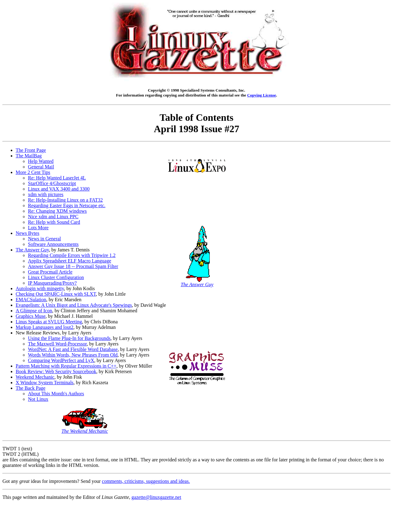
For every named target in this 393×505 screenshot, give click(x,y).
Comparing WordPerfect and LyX (61, 360)
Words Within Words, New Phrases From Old (73, 354)
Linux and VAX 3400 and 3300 (59, 188)
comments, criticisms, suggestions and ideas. (146, 481)
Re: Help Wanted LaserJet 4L (57, 177)
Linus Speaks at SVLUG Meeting (49, 321)
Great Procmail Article (50, 271)
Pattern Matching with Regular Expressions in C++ (66, 366)
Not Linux (38, 399)
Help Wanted (40, 161)
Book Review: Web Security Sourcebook (56, 371)
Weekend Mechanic (35, 377)
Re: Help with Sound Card (54, 222)
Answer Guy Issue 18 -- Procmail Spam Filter (73, 266)
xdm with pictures (46, 194)
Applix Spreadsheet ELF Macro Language (69, 260)
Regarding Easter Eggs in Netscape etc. (66, 205)
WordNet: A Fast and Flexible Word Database (73, 349)
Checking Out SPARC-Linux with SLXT (56, 294)
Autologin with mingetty (40, 288)
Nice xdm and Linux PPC (53, 216)
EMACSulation (31, 299)
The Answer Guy (32, 249)
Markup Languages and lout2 (44, 327)
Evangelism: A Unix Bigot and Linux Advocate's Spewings (74, 305)
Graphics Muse (30, 316)
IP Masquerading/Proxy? (52, 283)
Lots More (38, 227)
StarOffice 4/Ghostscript (52, 183)
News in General (44, 238)
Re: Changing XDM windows (57, 211)
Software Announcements (53, 244)
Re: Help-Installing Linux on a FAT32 (65, 200)
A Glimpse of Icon (34, 310)
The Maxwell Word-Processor (57, 343)
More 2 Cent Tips (33, 172)
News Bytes (27, 233)
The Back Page (30, 388)
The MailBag (29, 155)
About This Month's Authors (56, 393)
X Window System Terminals (44, 382)
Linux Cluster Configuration (56, 277)
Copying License (261, 95)
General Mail (41, 166)
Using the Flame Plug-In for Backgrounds (69, 338)
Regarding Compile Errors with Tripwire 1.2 (71, 255)
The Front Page (31, 150)
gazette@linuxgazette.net (156, 497)
